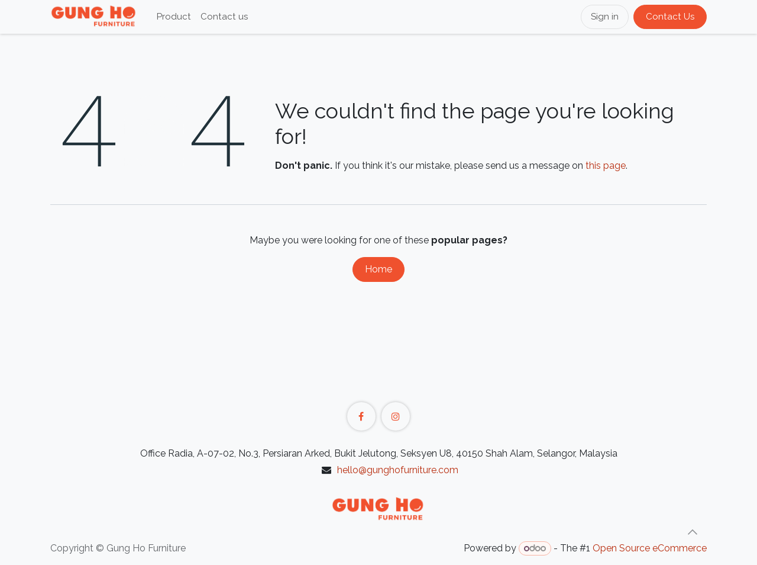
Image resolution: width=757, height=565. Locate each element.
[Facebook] (361, 416)
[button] (692, 532)
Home (378, 269)
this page (605, 165)
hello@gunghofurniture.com (397, 470)
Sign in (605, 16)
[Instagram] (395, 416)
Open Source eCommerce (650, 548)
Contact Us (670, 16)
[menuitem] (174, 16)
